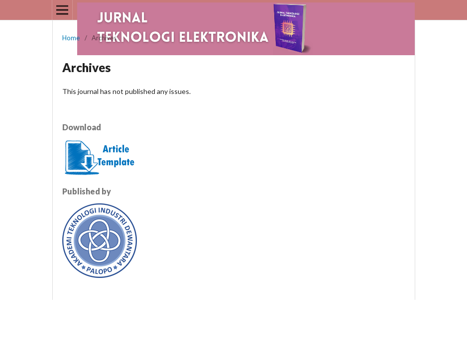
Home (71, 38)
